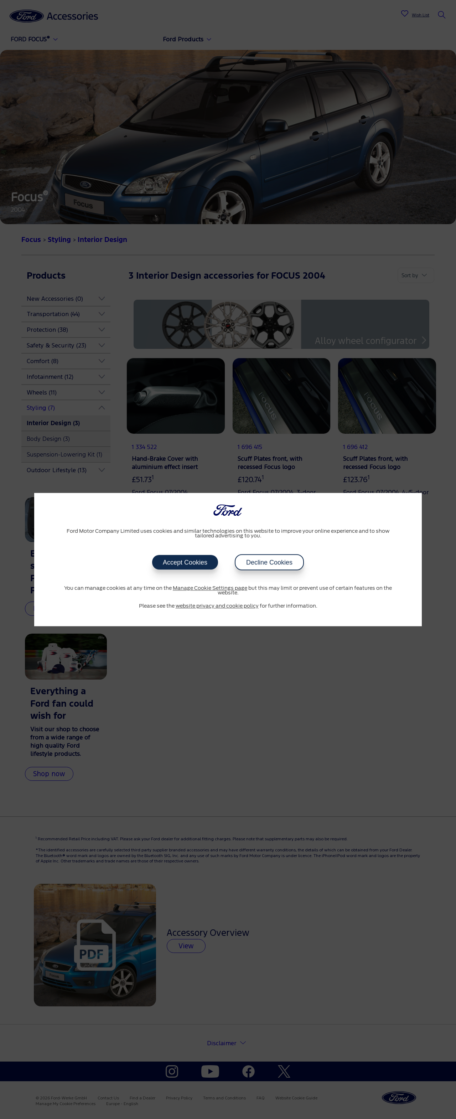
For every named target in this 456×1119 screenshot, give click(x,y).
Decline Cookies (269, 562)
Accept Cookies (185, 562)
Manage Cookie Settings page (210, 588)
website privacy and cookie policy (217, 606)
